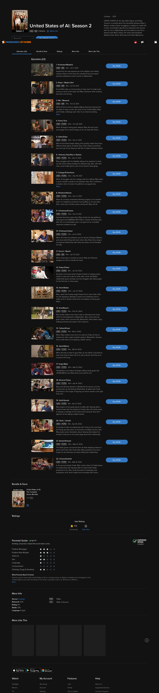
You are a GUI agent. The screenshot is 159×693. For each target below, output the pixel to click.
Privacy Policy (81, 676)
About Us (98, 638)
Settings (43, 645)
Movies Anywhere (74, 648)
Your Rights (74, 678)
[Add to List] (28, 459)
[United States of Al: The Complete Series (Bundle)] (36, 445)
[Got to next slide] (147, 593)
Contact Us (99, 652)
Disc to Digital (73, 645)
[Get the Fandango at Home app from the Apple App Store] (18, 623)
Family (70, 641)
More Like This (94, 10)
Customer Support (101, 645)
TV (13, 645)
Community (74, 483)
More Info (75, 10)
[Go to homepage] (16, 3)
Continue (131, 683)
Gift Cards (71, 652)
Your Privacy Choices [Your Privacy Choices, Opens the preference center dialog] (113, 683)
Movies (14, 641)
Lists (69, 638)
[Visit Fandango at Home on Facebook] (139, 668)
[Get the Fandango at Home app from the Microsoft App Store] (47, 623)
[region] (79, 682)
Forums (98, 648)
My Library (43, 638)
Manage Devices (46, 648)
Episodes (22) (22, 10)
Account (43, 641)
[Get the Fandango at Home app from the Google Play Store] (33, 623)
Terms (48, 676)
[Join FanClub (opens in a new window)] (135, 3)
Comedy (21, 552)
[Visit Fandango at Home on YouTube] (144, 668)
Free (13, 648)
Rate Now (85, 483)
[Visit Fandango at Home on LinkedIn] (134, 668)
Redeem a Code (46, 652)
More (58, 68)
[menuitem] (149, 3)
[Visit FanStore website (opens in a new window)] (155, 3)
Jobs (97, 663)
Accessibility (99, 659)
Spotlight (15, 638)
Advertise (98, 656)
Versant (21, 676)
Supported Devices (102, 641)
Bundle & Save (41, 10)
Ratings (59, 10)
